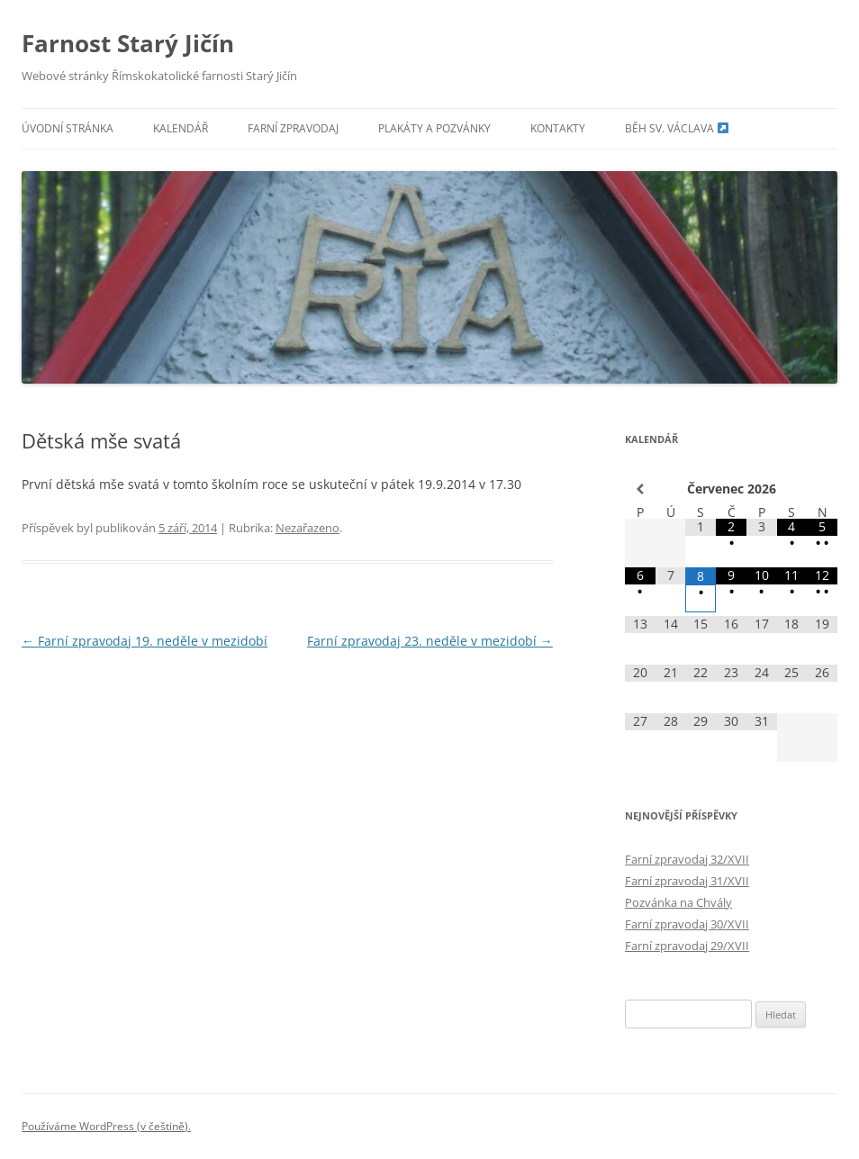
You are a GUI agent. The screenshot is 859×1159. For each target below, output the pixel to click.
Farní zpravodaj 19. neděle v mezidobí (144, 640)
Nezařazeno (307, 528)
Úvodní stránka (67, 128)
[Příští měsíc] (822, 489)
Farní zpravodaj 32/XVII (687, 859)
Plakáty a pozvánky (434, 128)
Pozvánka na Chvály (678, 902)
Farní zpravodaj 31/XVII (687, 881)
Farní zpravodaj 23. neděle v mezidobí (430, 640)
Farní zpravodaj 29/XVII (687, 945)
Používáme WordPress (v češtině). (106, 1126)
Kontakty (557, 128)
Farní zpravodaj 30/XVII (687, 924)
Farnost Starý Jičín (128, 43)
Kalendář (180, 128)
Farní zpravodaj (293, 128)
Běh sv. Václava (676, 128)
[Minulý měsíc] (640, 489)
